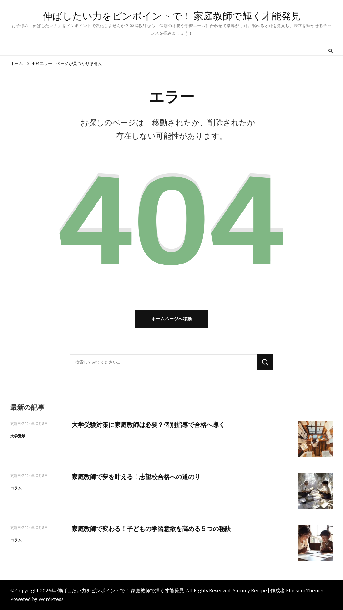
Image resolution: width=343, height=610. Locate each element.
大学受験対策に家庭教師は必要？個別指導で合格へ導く (148, 425)
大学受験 (18, 436)
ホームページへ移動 (171, 319)
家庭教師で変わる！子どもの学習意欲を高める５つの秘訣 (151, 528)
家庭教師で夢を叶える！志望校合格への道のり (136, 477)
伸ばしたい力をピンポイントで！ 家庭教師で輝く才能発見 (172, 16)
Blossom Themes (305, 591)
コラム (16, 488)
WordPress (51, 599)
